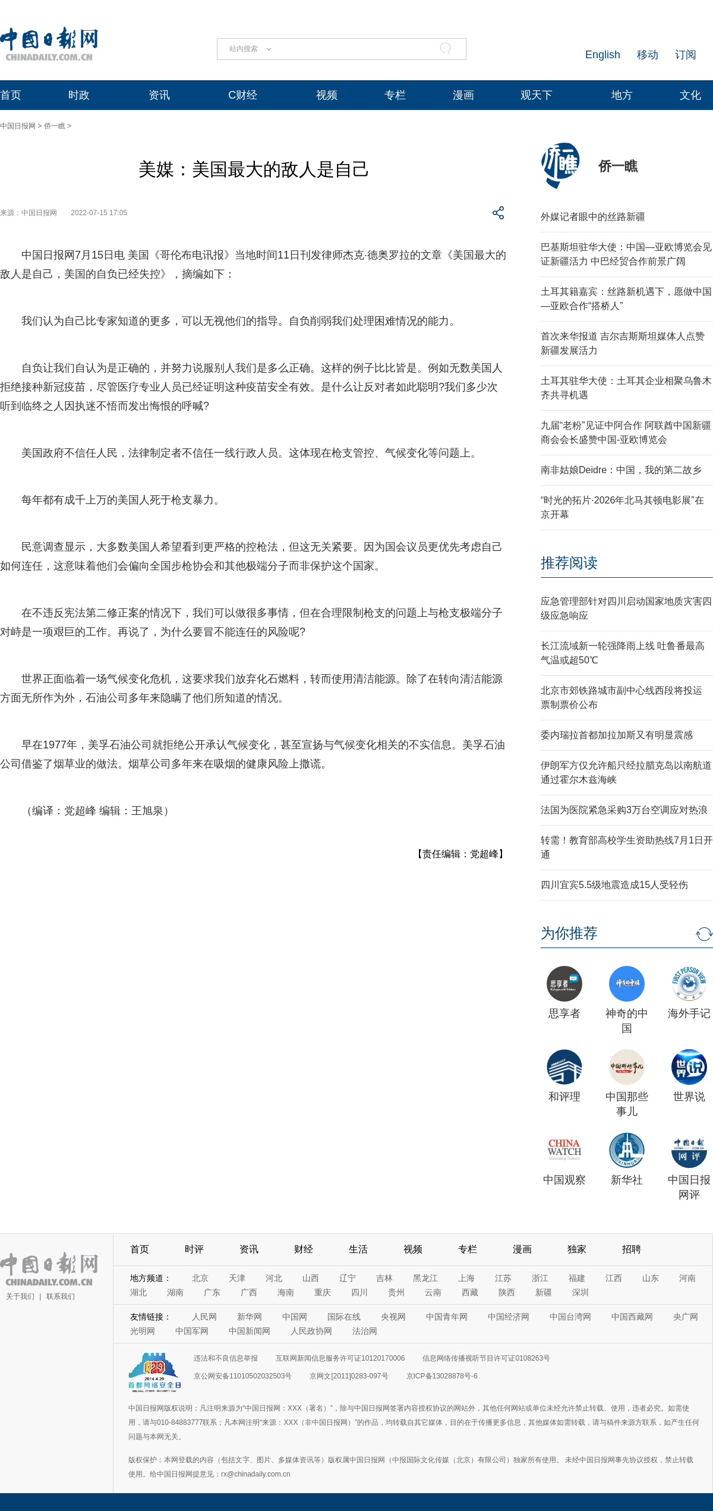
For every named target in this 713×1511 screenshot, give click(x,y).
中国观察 (564, 1180)
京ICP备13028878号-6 (442, 1376)
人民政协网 (311, 1331)
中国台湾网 (570, 1316)
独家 (576, 1249)
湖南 (175, 1292)
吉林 (384, 1278)
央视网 (393, 1316)
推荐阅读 (569, 563)
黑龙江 (425, 1278)
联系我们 (60, 1296)
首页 (10, 95)
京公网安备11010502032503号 (243, 1376)
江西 (613, 1278)
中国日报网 (18, 126)
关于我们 (20, 1296)
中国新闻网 (249, 1331)
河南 (687, 1278)
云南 (433, 1292)
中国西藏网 (632, 1316)
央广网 (685, 1316)
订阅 (685, 55)
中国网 (294, 1316)
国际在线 (344, 1316)
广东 (212, 1292)
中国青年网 (447, 1316)
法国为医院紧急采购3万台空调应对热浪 (624, 810)
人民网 (204, 1316)
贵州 (396, 1292)
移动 (647, 55)
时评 (194, 1249)
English (602, 55)
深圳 (580, 1292)
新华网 (249, 1316)
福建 (577, 1278)
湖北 (138, 1292)
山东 (650, 1278)
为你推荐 (569, 933)
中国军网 (192, 1331)
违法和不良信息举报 (226, 1358)
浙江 (540, 1278)
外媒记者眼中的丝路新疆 (593, 217)
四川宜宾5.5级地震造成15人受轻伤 (614, 885)
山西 (310, 1278)
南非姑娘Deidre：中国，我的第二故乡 (621, 470)
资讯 (159, 95)
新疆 (543, 1292)
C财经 (242, 95)
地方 (622, 95)
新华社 (627, 1180)
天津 (237, 1278)
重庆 (322, 1292)
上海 (466, 1278)
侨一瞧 (54, 126)
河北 (274, 1278)
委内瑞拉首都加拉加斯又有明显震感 (617, 735)
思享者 (564, 1013)
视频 (326, 95)
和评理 (564, 1097)
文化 (690, 95)
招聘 (631, 1249)
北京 (200, 1278)
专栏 (395, 95)
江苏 (503, 1278)
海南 (285, 1292)
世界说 (689, 1097)
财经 (303, 1249)
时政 (79, 95)
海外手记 (689, 1013)
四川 (359, 1292)
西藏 (470, 1292)
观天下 (536, 95)
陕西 (507, 1292)
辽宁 (347, 1278)
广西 (249, 1292)
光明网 (142, 1331)
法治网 (364, 1331)
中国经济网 (508, 1316)
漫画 (463, 95)
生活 (358, 1249)
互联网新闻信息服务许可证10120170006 (340, 1358)
